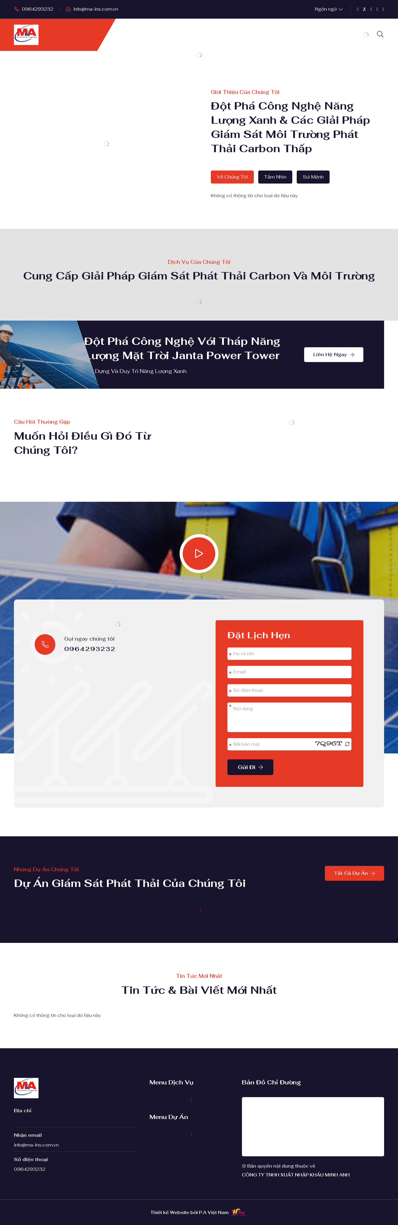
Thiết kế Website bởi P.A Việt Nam (189, 1212)
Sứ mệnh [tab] (313, 177)
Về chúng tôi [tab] (232, 177)
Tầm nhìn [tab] (275, 177)
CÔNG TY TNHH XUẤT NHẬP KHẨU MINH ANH (296, 1175)
